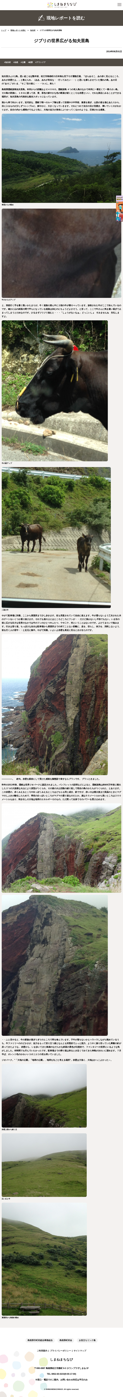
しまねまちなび (61, 1359)
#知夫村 (7, 62)
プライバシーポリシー (60, 1351)
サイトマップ (80, 1351)
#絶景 (30, 62)
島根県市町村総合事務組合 (40, 1340)
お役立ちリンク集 (87, 1340)
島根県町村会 (65, 1340)
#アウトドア (40, 62)
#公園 (23, 62)
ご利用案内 (42, 1351)
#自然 (15, 62)
